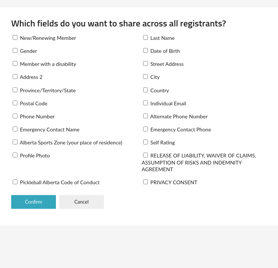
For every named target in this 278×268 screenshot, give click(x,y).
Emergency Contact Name (46, 129)
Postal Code (30, 103)
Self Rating (159, 142)
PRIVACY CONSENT (170, 182)
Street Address (163, 64)
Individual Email (164, 103)
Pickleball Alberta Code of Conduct (56, 182)
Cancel (81, 202)
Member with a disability (44, 64)
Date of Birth (161, 51)
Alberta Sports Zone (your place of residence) (67, 142)
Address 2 (27, 77)
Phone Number (34, 116)
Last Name (159, 38)
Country (156, 90)
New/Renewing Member (44, 38)
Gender (25, 51)
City (151, 77)
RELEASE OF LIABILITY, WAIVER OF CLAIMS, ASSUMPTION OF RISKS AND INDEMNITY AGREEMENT (199, 162)
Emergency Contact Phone (177, 129)
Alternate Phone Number (175, 116)
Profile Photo (31, 155)
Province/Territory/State (44, 90)
